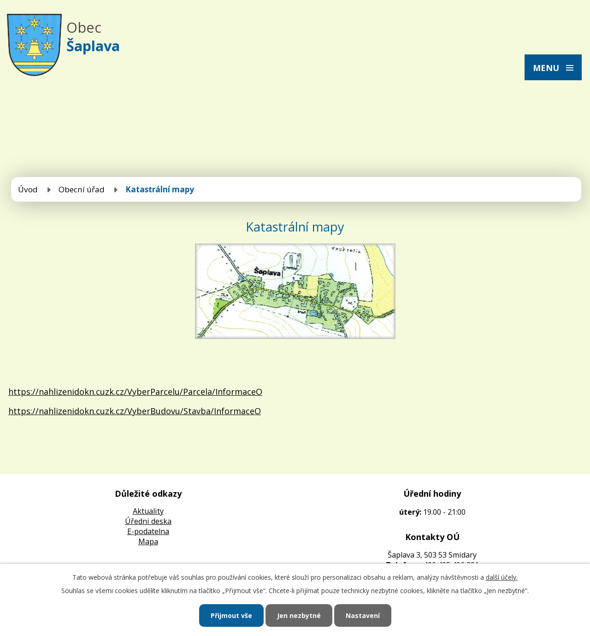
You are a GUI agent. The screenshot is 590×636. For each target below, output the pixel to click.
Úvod (28, 189)
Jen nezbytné (299, 615)
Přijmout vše (231, 615)
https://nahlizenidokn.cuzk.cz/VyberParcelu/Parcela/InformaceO (135, 391)
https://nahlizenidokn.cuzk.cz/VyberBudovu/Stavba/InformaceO (134, 410)
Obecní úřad (82, 189)
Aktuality (148, 511)
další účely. (502, 577)
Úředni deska (148, 521)
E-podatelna (148, 531)
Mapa (148, 541)
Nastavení (363, 615)
